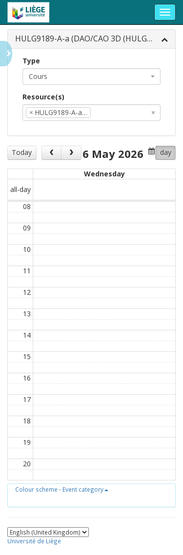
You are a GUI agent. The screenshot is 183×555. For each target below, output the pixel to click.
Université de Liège (34, 541)
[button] (61, 489)
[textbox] (108, 112)
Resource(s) (43, 96)
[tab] (91, 39)
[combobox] (91, 76)
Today (22, 152)
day (165, 152)
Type (31, 60)
